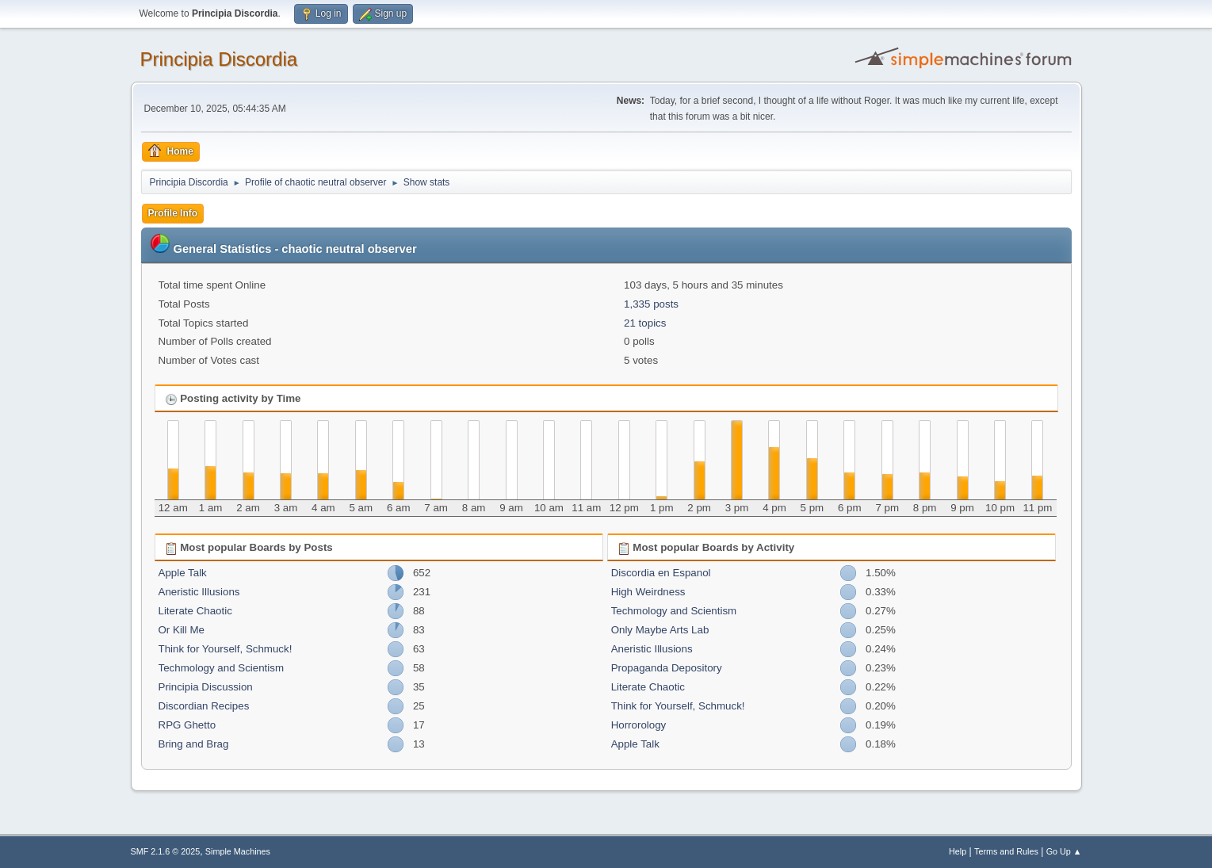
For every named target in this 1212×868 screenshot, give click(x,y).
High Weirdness (648, 592)
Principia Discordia (219, 59)
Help (957, 851)
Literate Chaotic (195, 611)
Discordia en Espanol (661, 573)
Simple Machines (237, 851)
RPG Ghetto (187, 725)
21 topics (645, 323)
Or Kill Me (182, 630)
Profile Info (173, 213)
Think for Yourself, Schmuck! (225, 649)
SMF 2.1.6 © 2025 (166, 851)
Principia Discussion (206, 687)
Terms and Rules (1006, 851)
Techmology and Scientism (222, 668)
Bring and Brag (194, 744)
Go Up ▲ (1064, 851)
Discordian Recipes (204, 706)
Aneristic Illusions (199, 592)
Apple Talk (183, 573)
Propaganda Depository (666, 668)
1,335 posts (651, 304)
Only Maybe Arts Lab (660, 630)
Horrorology (639, 725)
